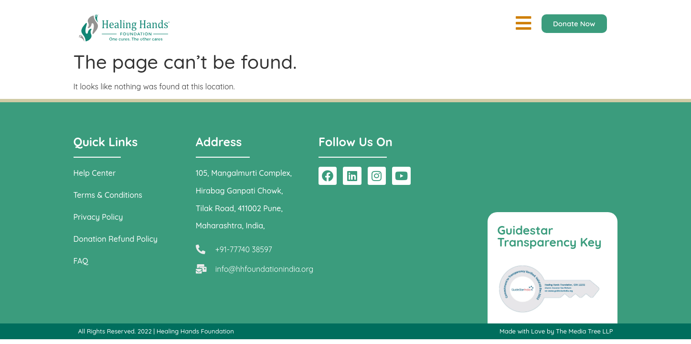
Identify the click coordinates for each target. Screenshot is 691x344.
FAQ (81, 261)
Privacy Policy (98, 217)
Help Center (95, 173)
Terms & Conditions (108, 195)
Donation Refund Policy (116, 239)
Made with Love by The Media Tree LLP (556, 331)
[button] (523, 23)
